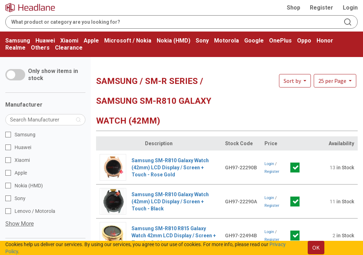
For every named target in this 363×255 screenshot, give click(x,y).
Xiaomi (69, 40)
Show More (19, 223)
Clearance (69, 47)
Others (40, 47)
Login (350, 7)
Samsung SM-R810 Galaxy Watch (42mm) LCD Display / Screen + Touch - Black (170, 201)
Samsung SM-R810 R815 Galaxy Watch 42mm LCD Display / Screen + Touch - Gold (174, 235)
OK (316, 247)
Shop (293, 7)
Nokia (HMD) (173, 40)
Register (321, 7)
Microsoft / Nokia (127, 40)
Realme (15, 47)
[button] (335, 80)
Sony (202, 40)
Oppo (304, 40)
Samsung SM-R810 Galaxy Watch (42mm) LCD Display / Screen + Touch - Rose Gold (170, 167)
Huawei (45, 40)
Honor (325, 40)
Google (254, 40)
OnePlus (280, 40)
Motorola (226, 40)
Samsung (17, 40)
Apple (91, 40)
